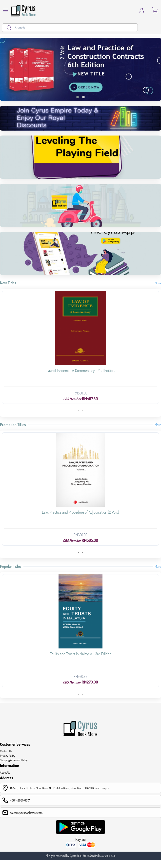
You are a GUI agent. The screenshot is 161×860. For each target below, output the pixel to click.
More (158, 283)
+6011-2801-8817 (20, 800)
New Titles (8, 282)
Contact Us (6, 751)
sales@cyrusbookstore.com (26, 813)
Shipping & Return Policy (13, 760)
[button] (77, 97)
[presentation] (78, 410)
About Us (5, 772)
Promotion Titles (13, 424)
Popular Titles (10, 566)
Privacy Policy (7, 756)
